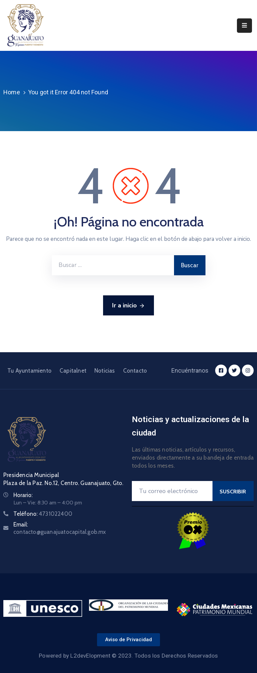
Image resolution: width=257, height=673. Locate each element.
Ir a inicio (128, 305)
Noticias (104, 370)
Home (11, 92)
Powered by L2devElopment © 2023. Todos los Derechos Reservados (128, 655)
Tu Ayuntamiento (29, 370)
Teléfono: (42, 513)
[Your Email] (172, 491)
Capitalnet (73, 370)
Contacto (135, 370)
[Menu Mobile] (244, 25)
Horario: (22, 495)
